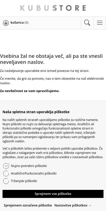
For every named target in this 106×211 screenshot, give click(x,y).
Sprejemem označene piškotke (28, 205)
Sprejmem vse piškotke (53, 193)
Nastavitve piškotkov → (73, 205)
